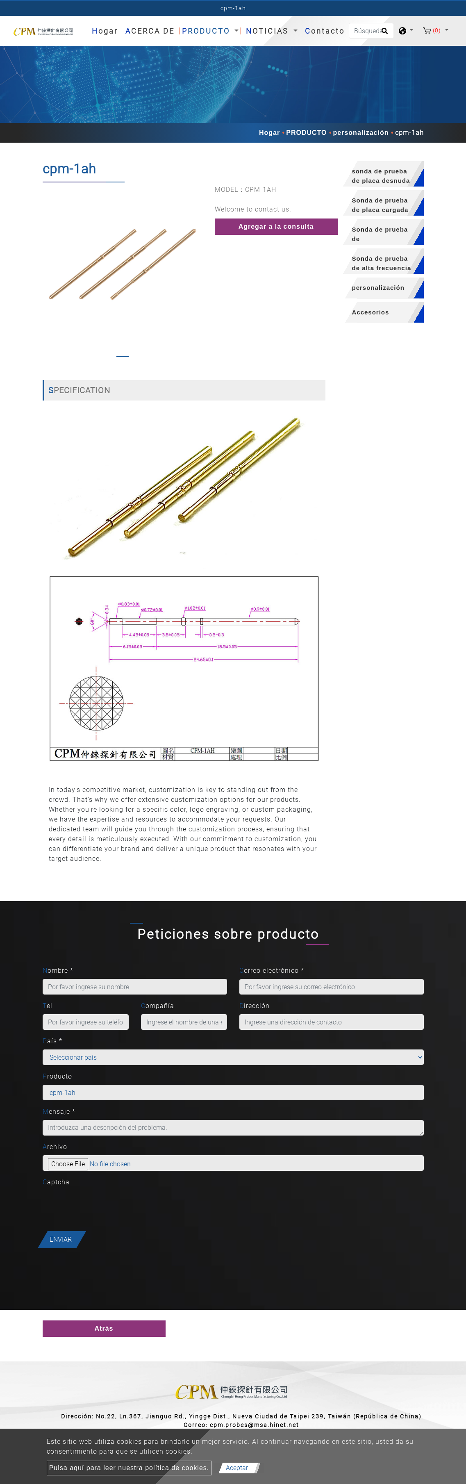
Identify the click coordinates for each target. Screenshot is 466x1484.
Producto (57, 1076)
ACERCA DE (150, 31)
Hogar (106, 30)
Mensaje (59, 1111)
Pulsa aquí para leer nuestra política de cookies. (129, 1467)
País (52, 1041)
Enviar (61, 1239)
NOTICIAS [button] (268, 31)
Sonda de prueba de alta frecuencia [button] (381, 263)
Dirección (254, 1006)
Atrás (104, 1328)
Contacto (325, 31)
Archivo (55, 1147)
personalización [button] (378, 287)
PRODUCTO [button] (207, 31)
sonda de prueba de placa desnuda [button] (381, 176)
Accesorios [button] (370, 312)
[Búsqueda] (371, 31)
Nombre (58, 970)
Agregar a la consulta (276, 226)
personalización (361, 132)
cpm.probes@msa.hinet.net (254, 1425)
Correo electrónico (271, 970)
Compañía (157, 1006)
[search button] (383, 33)
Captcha (56, 1182)
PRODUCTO (306, 132)
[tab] (381, 174)
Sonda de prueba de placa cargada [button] (380, 205)
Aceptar (237, 1468)
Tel (47, 1006)
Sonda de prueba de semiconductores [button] (380, 235)
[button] (48, 273)
